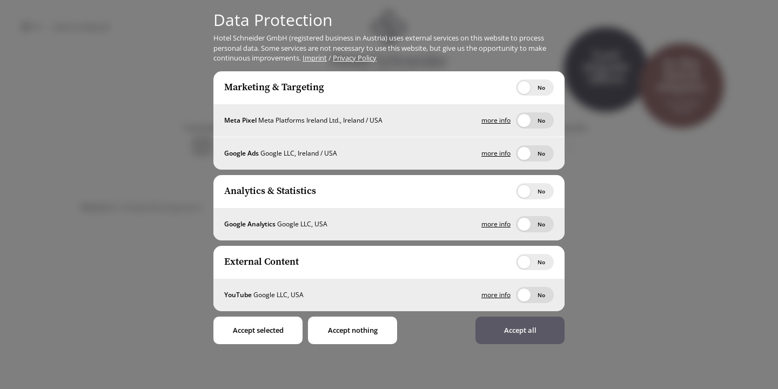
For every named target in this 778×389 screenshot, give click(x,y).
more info (496, 120)
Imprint (315, 58)
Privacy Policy (355, 58)
